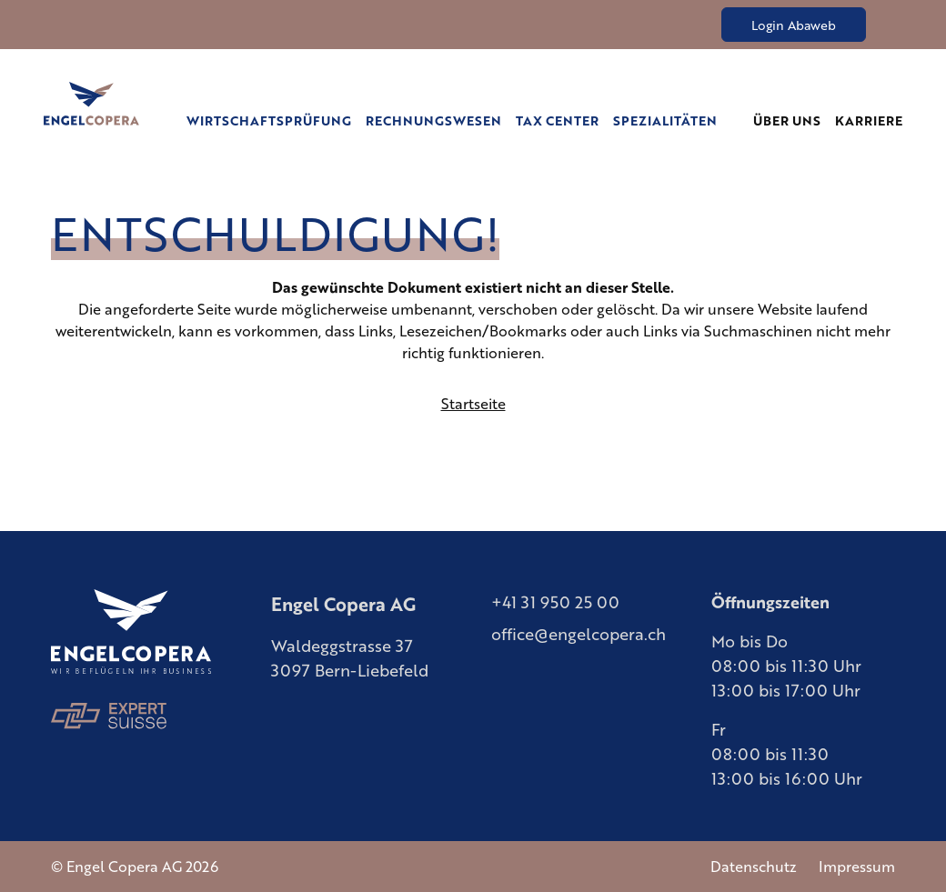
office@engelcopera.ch (580, 633)
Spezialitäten (678, 119)
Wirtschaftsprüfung (313, 119)
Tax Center (579, 119)
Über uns (794, 119)
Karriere (871, 119)
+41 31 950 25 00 (555, 601)
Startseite (473, 404)
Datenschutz (753, 867)
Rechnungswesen (465, 119)
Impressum (856, 867)
